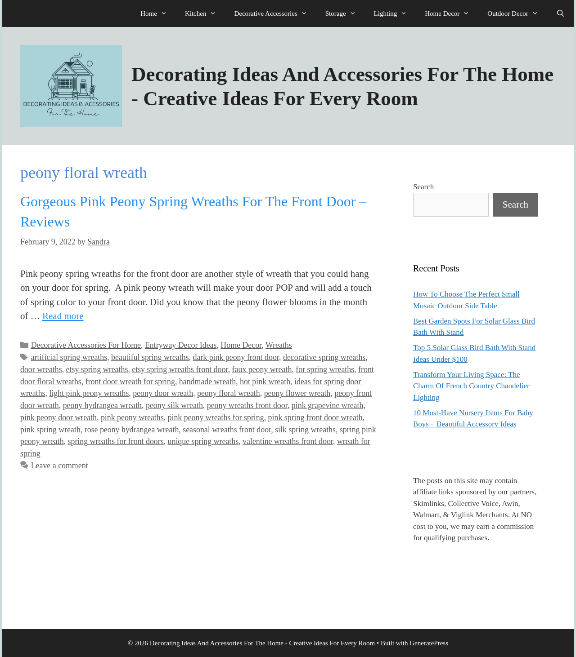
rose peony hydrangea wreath (132, 429)
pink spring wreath (50, 429)
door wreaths (41, 369)
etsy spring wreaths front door (180, 369)
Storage (345, 13)
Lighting (395, 13)
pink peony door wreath (58, 417)
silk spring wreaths (305, 429)
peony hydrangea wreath (102, 405)
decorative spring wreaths (324, 357)
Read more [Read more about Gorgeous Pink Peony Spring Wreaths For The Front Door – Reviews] (63, 316)
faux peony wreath (262, 369)
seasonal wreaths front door (227, 429)
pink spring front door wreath (315, 417)
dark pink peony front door (236, 357)
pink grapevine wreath (328, 405)
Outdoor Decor (517, 13)
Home (158, 13)
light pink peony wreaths (89, 393)
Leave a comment (59, 465)
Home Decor (451, 13)
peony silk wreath (174, 405)
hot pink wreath (265, 381)
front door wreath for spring (130, 381)
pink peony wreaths (132, 417)
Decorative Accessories (275, 13)
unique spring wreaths (203, 441)
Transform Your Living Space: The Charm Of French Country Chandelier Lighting (471, 386)
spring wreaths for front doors (116, 441)
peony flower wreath (297, 393)
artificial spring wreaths (69, 357)
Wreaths (279, 345)
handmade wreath (207, 381)
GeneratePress (429, 643)
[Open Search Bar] (560, 13)
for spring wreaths (325, 369)
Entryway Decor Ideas (181, 345)
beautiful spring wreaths (150, 357)
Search (423, 186)
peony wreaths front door (247, 405)
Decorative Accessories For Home (86, 345)
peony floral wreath (228, 393)
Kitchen (205, 13)
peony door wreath (163, 393)
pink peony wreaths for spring (216, 417)
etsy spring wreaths (97, 369)
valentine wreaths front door (288, 441)
